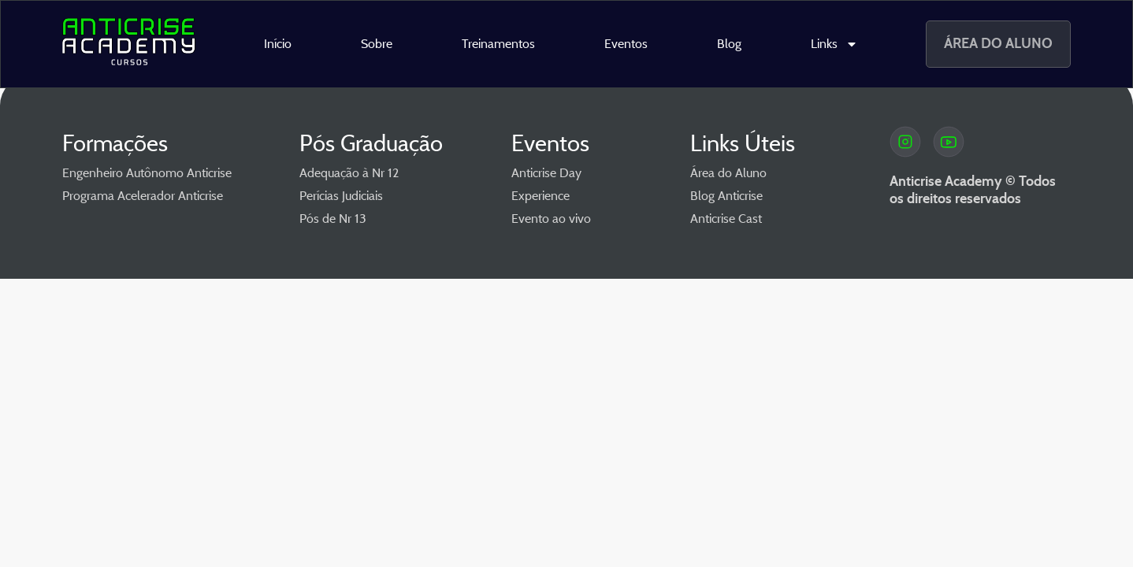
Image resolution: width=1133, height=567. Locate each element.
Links (834, 44)
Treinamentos (498, 43)
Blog (729, 43)
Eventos (626, 43)
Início (278, 43)
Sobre (376, 43)
